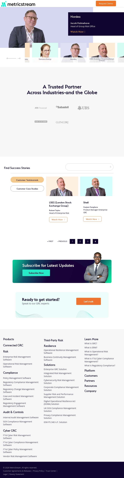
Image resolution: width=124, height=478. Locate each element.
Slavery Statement (16, 472)
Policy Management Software (17, 376)
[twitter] (112, 470)
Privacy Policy (38, 468)
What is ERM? (90, 345)
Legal (5, 472)
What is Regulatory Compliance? (99, 363)
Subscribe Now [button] (36, 270)
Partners (89, 378)
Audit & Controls (13, 410)
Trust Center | (51, 468)
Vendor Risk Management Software (20, 454)
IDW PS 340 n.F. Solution (55, 420)
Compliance (10, 370)
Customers (91, 373)
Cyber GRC (10, 428)
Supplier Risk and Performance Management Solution (58, 393)
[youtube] (117, 470)
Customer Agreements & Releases (17, 468)
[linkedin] (100, 470)
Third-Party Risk (53, 338)
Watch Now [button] (77, 31)
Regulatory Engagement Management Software (14, 402)
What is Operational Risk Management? (96, 351)
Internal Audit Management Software (21, 415)
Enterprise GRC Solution (55, 367)
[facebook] (106, 470)
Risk (5, 349)
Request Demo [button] (106, 3)
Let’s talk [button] (89, 299)
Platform (89, 368)
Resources (90, 383)
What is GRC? (90, 341)
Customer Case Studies (28, 188)
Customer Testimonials (27, 179)
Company (90, 388)
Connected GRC (13, 343)
